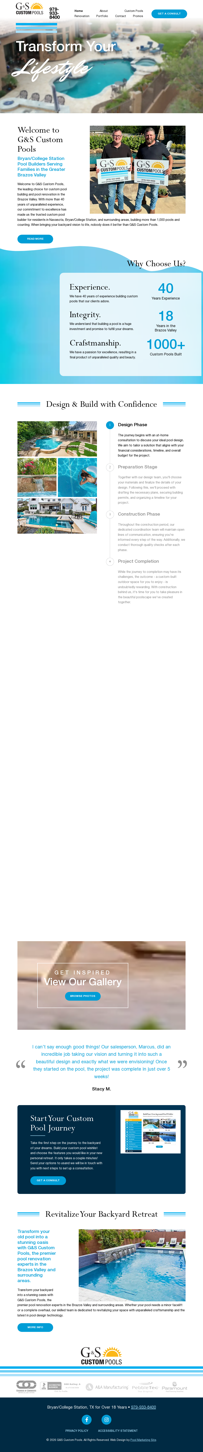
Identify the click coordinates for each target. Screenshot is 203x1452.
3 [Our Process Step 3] (110, 514)
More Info (35, 1327)
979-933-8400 (54, 14)
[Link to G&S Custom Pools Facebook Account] (87, 1420)
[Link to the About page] (26, 1386)
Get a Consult (169, 13)
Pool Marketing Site (143, 1440)
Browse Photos (82, 996)
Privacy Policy (76, 1431)
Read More (35, 239)
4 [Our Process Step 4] (110, 561)
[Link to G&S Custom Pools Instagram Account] (106, 1420)
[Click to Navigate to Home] (29, 8)
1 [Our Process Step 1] (110, 425)
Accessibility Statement (118, 1431)
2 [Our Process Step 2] (110, 467)
